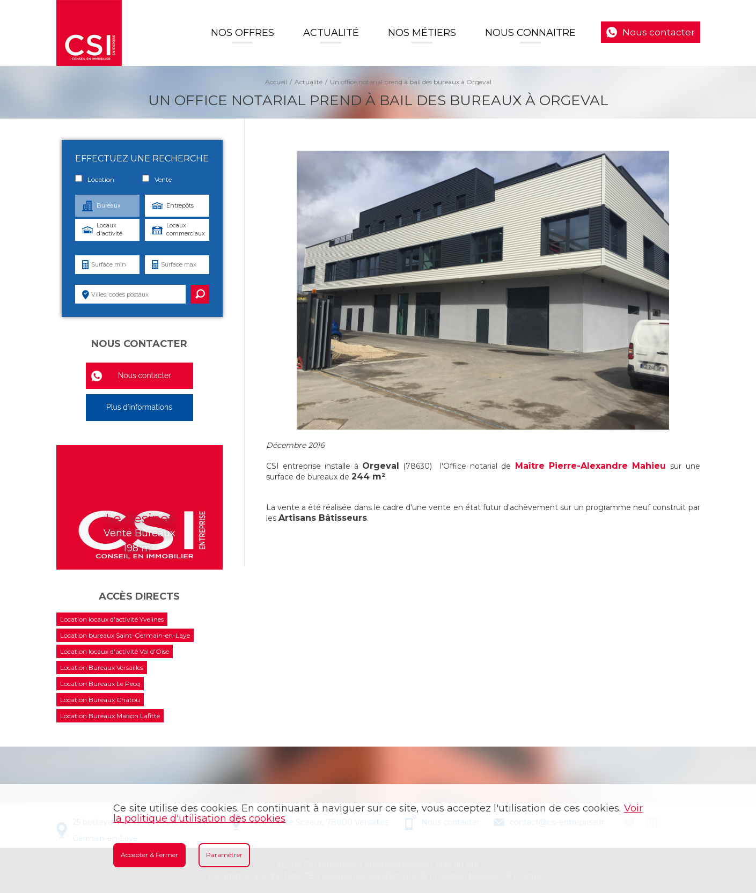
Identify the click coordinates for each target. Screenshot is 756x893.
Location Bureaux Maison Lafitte (110, 716)
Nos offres (242, 33)
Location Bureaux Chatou (100, 700)
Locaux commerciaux (185, 229)
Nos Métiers (422, 33)
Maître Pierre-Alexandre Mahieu (590, 466)
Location (94, 179)
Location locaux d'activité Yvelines (112, 619)
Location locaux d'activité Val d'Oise (114, 651)
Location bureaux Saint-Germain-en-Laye (125, 635)
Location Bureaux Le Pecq (100, 684)
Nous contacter (658, 32)
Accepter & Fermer (149, 855)
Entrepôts (180, 205)
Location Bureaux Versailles (101, 667)
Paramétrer (224, 855)
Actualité (331, 33)
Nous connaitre (530, 33)
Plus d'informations (139, 407)
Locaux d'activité (109, 229)
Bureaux (109, 205)
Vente (157, 179)
